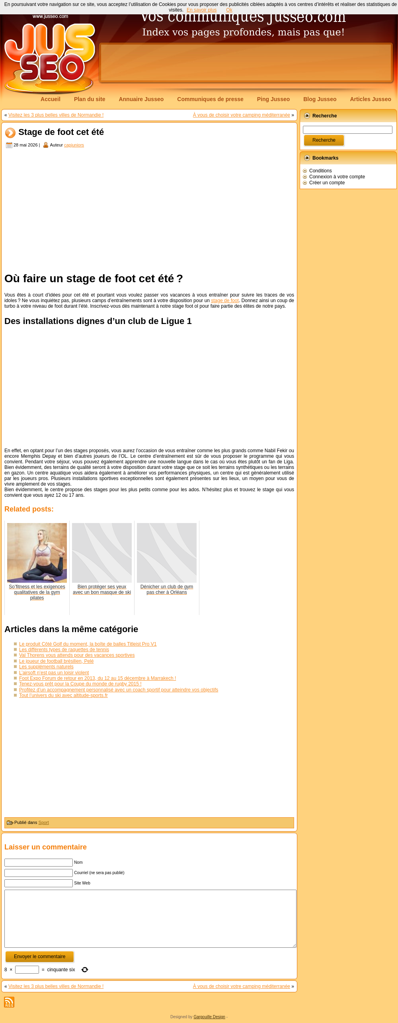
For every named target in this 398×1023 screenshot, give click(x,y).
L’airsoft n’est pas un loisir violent (54, 672)
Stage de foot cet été (61, 132)
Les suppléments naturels (46, 667)
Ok (229, 10)
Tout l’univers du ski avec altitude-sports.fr (63, 695)
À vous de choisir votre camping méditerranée (241, 115)
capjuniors (74, 145)
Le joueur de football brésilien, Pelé (56, 661)
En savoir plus (202, 10)
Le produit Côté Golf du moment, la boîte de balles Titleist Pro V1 (88, 644)
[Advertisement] (149, 209)
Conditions (320, 171)
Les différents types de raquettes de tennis (64, 649)
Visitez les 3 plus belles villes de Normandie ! (55, 115)
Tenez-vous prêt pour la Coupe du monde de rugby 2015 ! (80, 684)
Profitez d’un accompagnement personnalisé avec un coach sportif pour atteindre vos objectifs (118, 690)
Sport (44, 822)
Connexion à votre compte (337, 177)
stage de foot (225, 300)
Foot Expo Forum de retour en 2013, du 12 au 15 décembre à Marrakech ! (97, 678)
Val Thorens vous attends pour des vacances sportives (77, 655)
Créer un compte (327, 182)
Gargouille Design (209, 1017)
